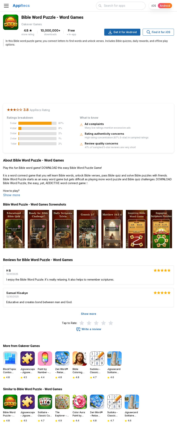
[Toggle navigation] (6, 5)
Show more (11, 195)
